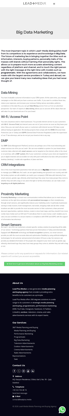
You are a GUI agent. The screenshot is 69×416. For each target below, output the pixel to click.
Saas (16, 359)
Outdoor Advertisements (23, 346)
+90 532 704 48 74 (19, 390)
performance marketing (46, 306)
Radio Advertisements (22, 353)
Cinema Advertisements (23, 349)
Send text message (19, 393)
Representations (19, 356)
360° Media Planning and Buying (25, 327)
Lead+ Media (41, 51)
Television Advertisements (24, 343)
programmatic (29, 306)
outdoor (24, 312)
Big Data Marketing (22, 340)
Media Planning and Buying (25, 330)
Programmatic (19, 337)
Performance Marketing (23, 334)
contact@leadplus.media (21, 399)
